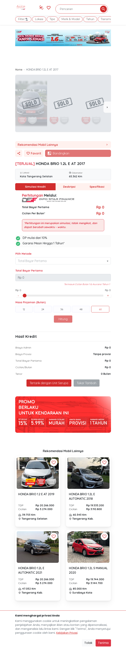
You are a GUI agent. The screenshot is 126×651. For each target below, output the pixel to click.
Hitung (63, 319)
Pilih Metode (23, 253)
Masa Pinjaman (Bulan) (30, 302)
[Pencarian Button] (103, 9)
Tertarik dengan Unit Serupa (49, 383)
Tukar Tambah (86, 383)
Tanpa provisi (102, 354)
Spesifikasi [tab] (97, 186)
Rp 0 (108, 347)
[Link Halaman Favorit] (48, 7)
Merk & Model (70, 19)
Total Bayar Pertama (29, 270)
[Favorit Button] (53, 462)
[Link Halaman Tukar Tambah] (41, 7)
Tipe (52, 19)
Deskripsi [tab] (69, 186)
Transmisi (107, 19)
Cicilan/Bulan (23, 367)
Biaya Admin (23, 347)
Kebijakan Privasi (67, 633)
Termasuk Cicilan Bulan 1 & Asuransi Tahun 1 (87, 284)
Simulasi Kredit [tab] (35, 186)
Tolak (88, 643)
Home (18, 69)
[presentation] (107, 107)
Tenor (18, 373)
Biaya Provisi (23, 354)
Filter (23, 19)
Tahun (90, 19)
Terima (103, 643)
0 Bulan (106, 373)
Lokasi (39, 19)
